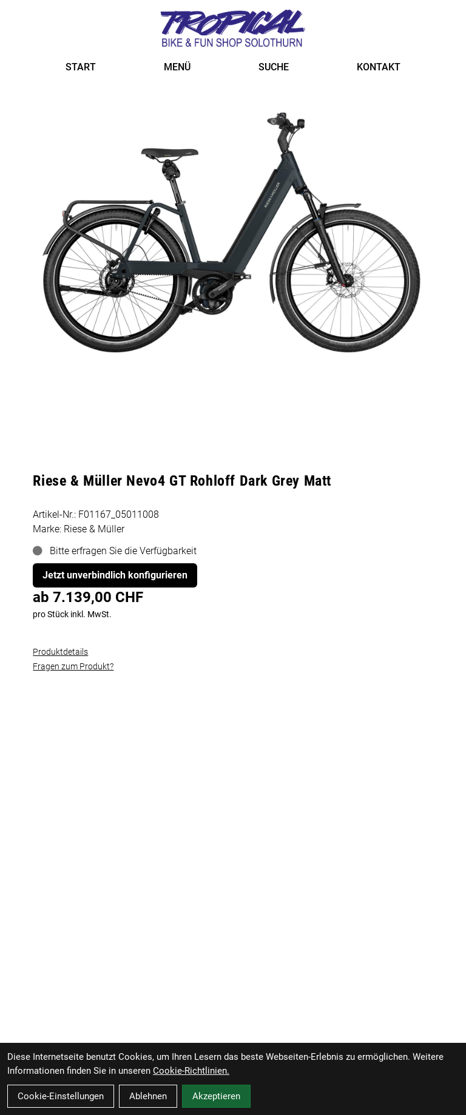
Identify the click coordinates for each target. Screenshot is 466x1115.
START (81, 67)
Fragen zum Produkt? (73, 666)
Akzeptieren (216, 1096)
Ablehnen (148, 1096)
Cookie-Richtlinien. (191, 1070)
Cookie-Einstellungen (61, 1096)
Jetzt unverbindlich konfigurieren (114, 575)
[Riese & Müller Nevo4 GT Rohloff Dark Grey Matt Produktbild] (233, 231)
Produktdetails (60, 652)
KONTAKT (378, 67)
